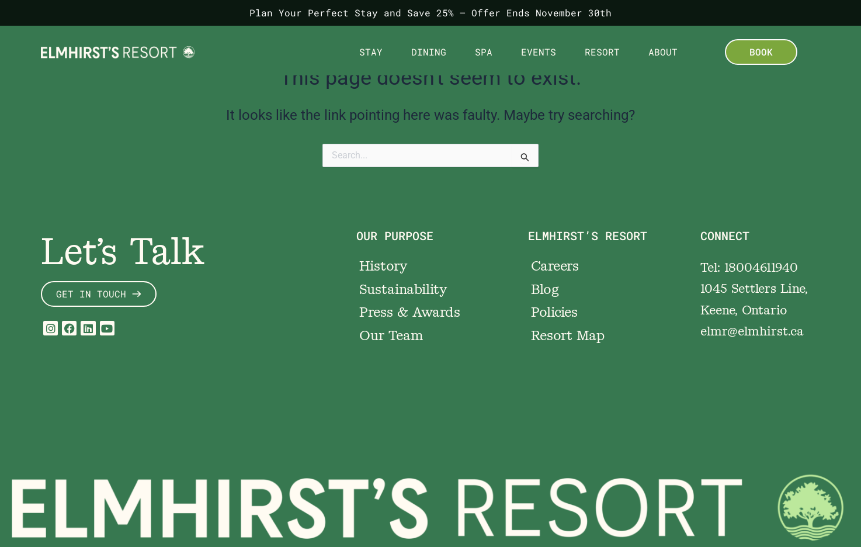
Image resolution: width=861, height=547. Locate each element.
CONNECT (724, 235)
